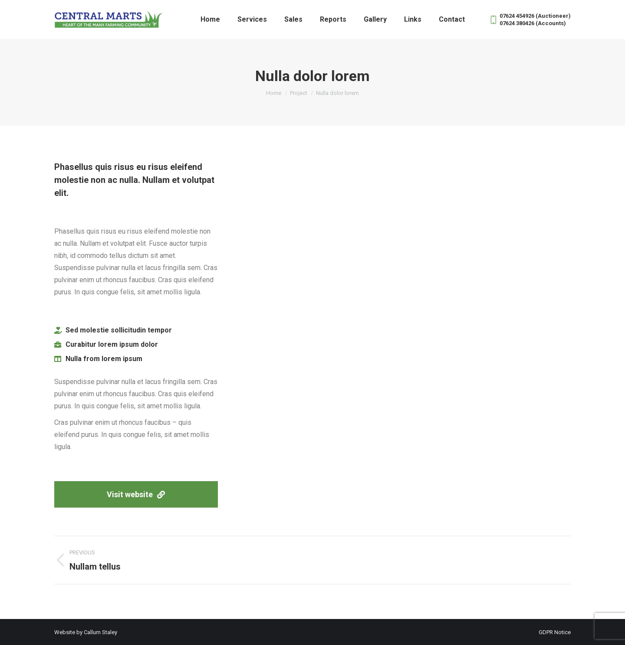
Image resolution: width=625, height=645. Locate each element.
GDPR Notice (555, 632)
